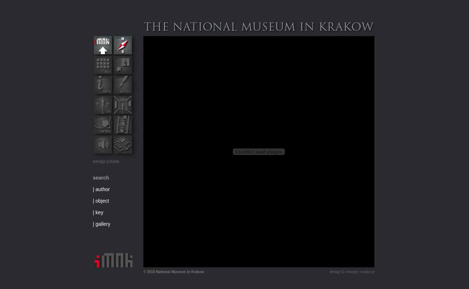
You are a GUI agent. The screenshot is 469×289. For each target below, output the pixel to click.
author (103, 189)
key (100, 212)
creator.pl (367, 272)
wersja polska (106, 161)
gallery (103, 224)
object (102, 201)
